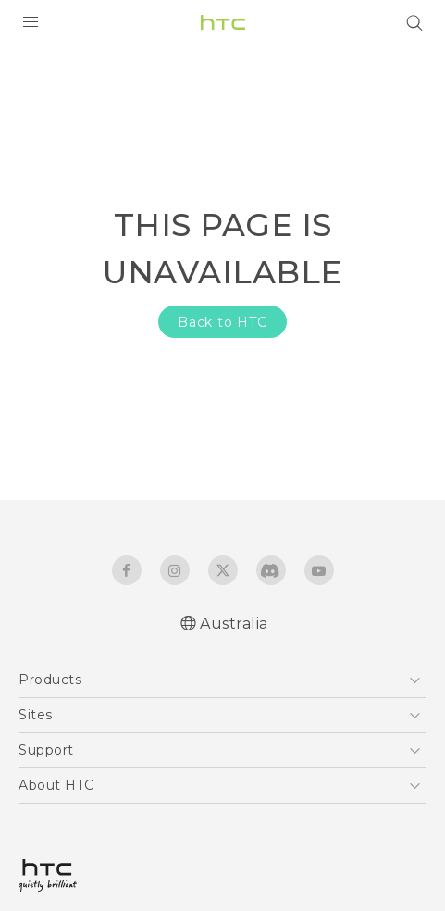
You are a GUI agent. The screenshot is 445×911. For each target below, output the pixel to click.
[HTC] (223, 22)
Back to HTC (222, 322)
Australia (234, 623)
